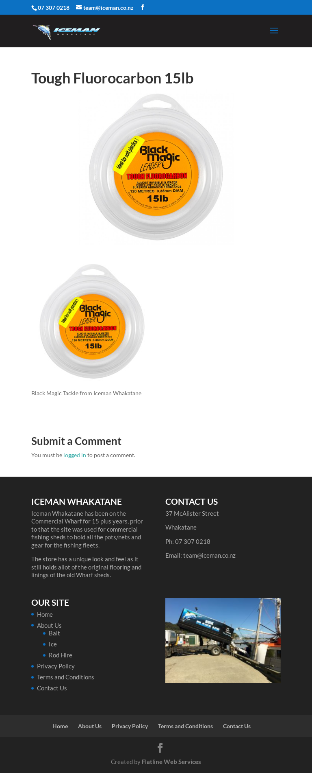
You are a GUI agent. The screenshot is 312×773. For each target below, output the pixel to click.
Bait (54, 633)
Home (45, 614)
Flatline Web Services (171, 761)
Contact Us (52, 688)
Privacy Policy (56, 666)
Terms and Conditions (65, 677)
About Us (49, 625)
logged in (74, 454)
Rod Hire (60, 655)
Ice (53, 644)
